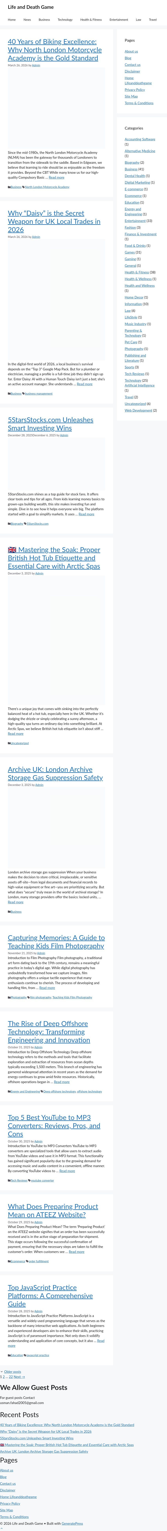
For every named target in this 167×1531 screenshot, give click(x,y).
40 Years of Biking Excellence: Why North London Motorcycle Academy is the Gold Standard (55, 49)
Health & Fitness (91, 19)
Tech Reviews (19, 1180)
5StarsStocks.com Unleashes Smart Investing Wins (50, 423)
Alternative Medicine (140, 151)
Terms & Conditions (139, 103)
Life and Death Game (31, 7)
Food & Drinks (135, 246)
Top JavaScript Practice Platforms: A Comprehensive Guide (50, 1295)
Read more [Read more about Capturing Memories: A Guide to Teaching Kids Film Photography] (47, 988)
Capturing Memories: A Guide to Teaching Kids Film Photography (56, 941)
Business (44, 19)
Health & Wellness (138, 279)
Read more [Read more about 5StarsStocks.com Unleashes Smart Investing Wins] (86, 514)
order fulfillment (39, 1261)
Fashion (130, 227)
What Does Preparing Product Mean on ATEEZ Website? (53, 1210)
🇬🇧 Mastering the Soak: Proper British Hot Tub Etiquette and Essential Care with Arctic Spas (54, 557)
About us (131, 51)
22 (11, 1377)
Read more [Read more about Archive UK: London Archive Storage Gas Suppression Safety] (16, 902)
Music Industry (135, 324)
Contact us (133, 65)
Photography (18, 997)
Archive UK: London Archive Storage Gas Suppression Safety (55, 773)
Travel (153, 19)
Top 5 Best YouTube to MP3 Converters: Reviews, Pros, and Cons (54, 1125)
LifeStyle (131, 317)
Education (17, 1355)
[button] (1, 1528)
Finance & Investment (141, 234)
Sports (129, 367)
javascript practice (38, 1355)
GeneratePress (72, 1523)
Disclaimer (132, 71)
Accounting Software (140, 139)
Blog (128, 58)
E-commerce (134, 189)
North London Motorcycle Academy (47, 187)
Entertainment (119, 19)
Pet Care (131, 342)
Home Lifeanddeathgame (18, 1497)
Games (130, 252)
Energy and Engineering (25, 1091)
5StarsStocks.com (37, 523)
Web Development (138, 410)
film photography (40, 997)
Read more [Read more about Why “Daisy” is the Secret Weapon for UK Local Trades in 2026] (85, 384)
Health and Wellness (140, 286)
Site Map (131, 96)
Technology (65, 19)
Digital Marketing (137, 182)
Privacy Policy (135, 90)
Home (12, 19)
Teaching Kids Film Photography (72, 997)
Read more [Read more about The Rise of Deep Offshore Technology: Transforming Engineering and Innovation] (62, 1082)
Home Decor (134, 297)
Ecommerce (18, 1261)
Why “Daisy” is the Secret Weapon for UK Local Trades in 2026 (54, 221)
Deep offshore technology (60, 1091)
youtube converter (42, 1180)
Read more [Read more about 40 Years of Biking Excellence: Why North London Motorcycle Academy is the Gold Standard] (56, 177)
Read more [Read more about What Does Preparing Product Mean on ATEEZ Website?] (76, 1252)
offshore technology (89, 1091)
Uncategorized (20, 743)
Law (138, 19)
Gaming (130, 259)
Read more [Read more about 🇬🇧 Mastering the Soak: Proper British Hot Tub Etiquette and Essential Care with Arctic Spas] (16, 734)
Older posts (12, 1372)
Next (19, 1377)
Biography (17, 523)
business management (39, 393)
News (27, 19)
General (130, 266)
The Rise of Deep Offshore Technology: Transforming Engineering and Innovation (49, 1031)
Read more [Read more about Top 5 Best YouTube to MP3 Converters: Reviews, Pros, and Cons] (67, 1171)
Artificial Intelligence (140, 385)
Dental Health (135, 176)
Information (133, 304)
